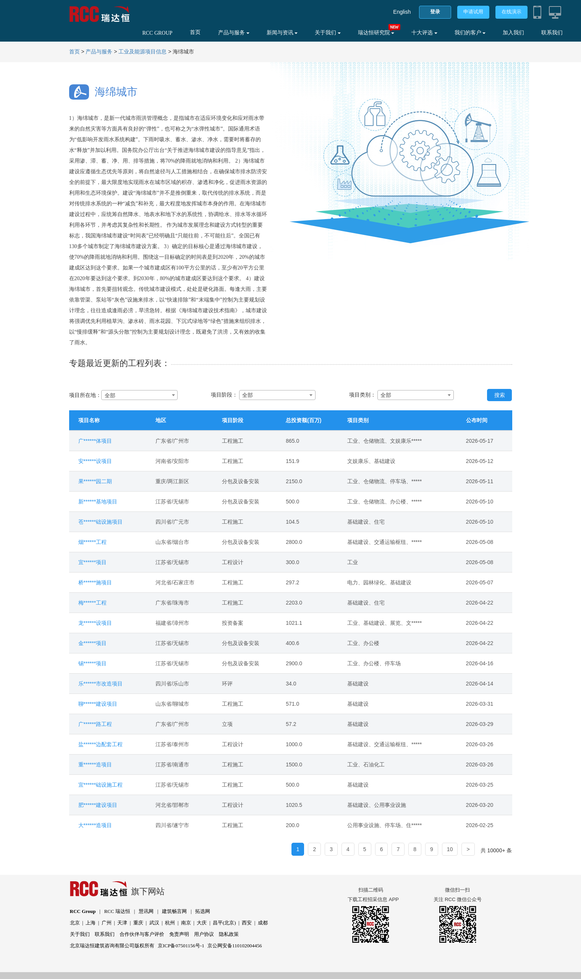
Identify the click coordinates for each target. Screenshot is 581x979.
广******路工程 (95, 724)
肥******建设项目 (98, 805)
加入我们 (513, 32)
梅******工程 (92, 603)
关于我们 (328, 32)
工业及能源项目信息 (142, 52)
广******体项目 (95, 441)
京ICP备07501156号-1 (181, 945)
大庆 (202, 923)
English (402, 12)
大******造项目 (95, 825)
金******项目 (92, 643)
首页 (195, 32)
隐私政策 (229, 934)
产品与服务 (233, 32)
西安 (247, 923)
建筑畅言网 (174, 911)
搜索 (499, 395)
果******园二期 (95, 481)
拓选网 (202, 911)
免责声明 (179, 934)
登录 (435, 12)
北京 (75, 923)
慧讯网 (146, 911)
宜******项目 (92, 562)
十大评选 (424, 32)
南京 (186, 923)
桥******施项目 (95, 582)
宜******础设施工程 (100, 785)
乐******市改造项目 (100, 684)
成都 (263, 923)
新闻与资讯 (282, 32)
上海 (90, 923)
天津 (122, 923)
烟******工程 (92, 542)
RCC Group (83, 911)
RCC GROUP (157, 33)
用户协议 (204, 934)
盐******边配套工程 (100, 744)
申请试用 (473, 12)
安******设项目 (95, 461)
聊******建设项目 (98, 704)
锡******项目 (92, 663)
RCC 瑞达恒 (117, 911)
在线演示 (511, 12)
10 (450, 849)
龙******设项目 (95, 623)
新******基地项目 (98, 501)
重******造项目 (95, 764)
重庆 (138, 923)
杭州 (170, 923)
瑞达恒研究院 (376, 32)
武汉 (154, 923)
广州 (107, 923)
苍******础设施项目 (100, 522)
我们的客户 (470, 32)
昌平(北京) (224, 923)
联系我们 (552, 32)
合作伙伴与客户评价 (142, 934)
